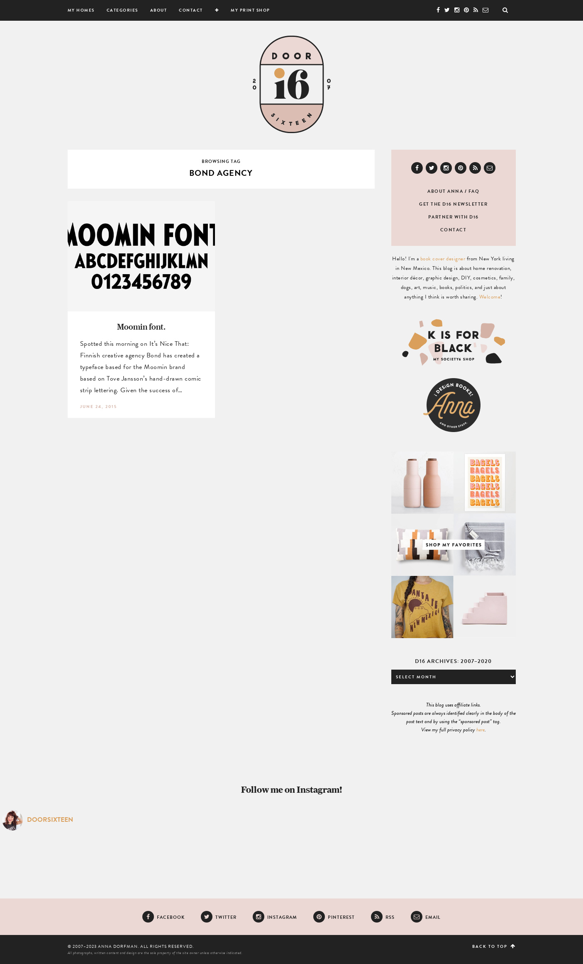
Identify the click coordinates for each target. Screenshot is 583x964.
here (480, 730)
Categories (122, 10)
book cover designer (443, 259)
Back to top (494, 946)
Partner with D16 (453, 217)
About (158, 10)
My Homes (81, 10)
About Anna (445, 191)
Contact (191, 10)
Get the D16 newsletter (453, 204)
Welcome (490, 297)
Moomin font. (141, 326)
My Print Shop (250, 10)
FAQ (474, 191)
